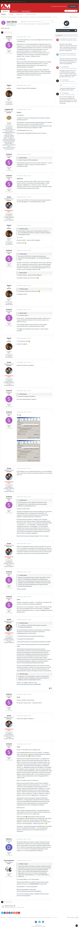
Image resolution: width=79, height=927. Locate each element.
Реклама (6, 1)
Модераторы (19, 14)
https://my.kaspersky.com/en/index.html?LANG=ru (29, 889)
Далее (7, 32)
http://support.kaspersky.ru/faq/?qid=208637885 (29, 684)
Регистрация (73, 6)
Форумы (3, 14)
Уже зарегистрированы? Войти (59, 6)
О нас (24, 1)
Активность (15, 11)
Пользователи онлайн (30, 14)
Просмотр (5, 11)
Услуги (2, 1)
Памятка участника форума (63, 30)
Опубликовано (24, 36)
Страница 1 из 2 (17, 32)
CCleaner (42, 122)
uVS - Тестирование (64, 66)
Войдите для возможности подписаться (32, 21)
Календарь (11, 14)
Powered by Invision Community (38, 924)
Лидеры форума (25, 11)
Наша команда (12, 1)
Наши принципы (19, 1)
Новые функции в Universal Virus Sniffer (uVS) (68, 39)
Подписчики (46, 21)
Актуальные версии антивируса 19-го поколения (68, 53)
